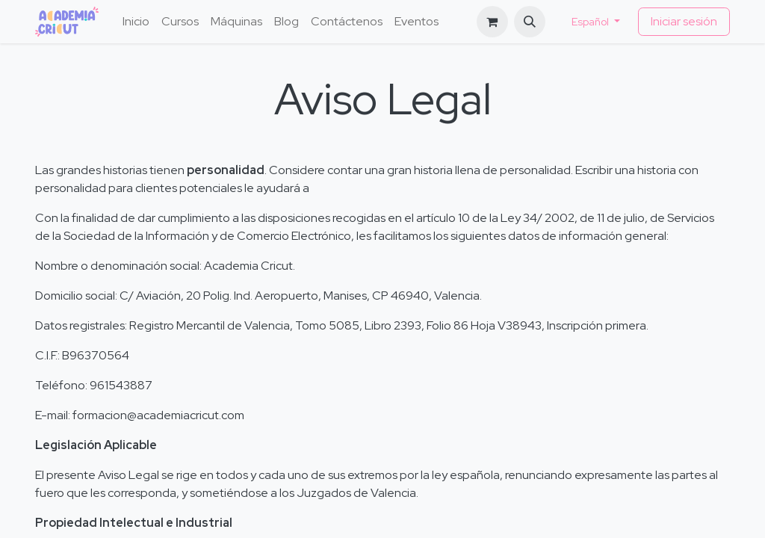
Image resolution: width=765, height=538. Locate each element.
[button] (529, 21)
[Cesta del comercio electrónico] (492, 21)
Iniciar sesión (684, 21)
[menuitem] (136, 22)
